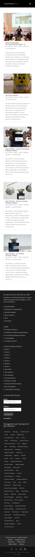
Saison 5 (7, 361)
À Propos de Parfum (11, 329)
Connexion (8, 321)
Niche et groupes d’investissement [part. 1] (15, 43)
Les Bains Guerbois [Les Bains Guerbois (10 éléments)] (9, 479)
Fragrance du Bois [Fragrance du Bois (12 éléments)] (9, 452)
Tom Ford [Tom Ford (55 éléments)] (16, 518)
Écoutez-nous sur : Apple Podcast (16, 537)
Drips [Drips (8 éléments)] (5, 446)
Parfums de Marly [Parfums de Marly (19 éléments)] (9, 509)
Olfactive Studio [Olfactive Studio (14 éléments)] (8, 500)
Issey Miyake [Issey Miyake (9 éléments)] (7, 467)
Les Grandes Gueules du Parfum (15, 335)
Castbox (21, 544)
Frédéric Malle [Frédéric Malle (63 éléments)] (8, 455)
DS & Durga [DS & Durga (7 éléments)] (12, 446)
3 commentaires (10, 48)
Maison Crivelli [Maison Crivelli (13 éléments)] (17, 485)
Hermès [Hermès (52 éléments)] (6, 461)
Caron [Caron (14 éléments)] (17, 437)
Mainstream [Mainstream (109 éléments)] (7, 485)
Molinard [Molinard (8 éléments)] (13, 494)
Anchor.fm (11, 542)
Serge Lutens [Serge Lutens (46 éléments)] (7, 515)
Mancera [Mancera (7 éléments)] (22, 488)
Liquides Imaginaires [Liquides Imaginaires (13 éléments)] (22, 479)
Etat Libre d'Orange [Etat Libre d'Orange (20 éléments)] (23, 446)
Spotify (10, 540)
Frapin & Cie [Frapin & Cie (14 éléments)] (19, 452)
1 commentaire (16, 154)
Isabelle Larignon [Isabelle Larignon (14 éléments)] (19, 464)
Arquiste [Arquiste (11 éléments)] (12, 435)
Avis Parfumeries (10, 378)
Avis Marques (9, 375)
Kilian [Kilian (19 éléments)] (17, 470)
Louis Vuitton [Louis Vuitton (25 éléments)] (7, 482)
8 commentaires (12, 99)
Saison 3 (7, 355)
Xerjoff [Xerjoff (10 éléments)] (19, 524)
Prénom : (6, 406)
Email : (12, 401)
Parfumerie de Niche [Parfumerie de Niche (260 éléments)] (20, 506)
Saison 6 (25, 46)
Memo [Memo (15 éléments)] (17, 491)
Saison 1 (7, 349)
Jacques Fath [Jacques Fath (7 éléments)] (16, 467)
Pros (6, 318)
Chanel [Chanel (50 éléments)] (6, 440)
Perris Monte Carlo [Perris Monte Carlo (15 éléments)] (21, 509)
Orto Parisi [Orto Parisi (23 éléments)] (7, 503)
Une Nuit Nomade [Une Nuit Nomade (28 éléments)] (9, 521)
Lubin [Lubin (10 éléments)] (14, 482)
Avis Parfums (9, 372)
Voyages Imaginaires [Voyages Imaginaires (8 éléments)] (9, 524)
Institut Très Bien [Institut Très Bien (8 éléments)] (8, 464)
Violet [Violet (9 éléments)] (17, 521)
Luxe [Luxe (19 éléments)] (19, 482)
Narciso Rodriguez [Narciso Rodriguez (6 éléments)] (9, 497)
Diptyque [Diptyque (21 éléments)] (24, 443)
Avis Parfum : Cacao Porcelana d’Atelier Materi (17, 150)
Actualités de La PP (11, 341)
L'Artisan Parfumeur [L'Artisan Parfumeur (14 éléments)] (9, 473)
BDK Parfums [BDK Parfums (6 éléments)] (20, 435)
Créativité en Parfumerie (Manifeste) (16, 332)
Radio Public (13, 544)
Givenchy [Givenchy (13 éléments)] (23, 455)
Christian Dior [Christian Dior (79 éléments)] (13, 440)
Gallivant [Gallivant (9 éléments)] (16, 455)
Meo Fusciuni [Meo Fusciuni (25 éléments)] (25, 491)
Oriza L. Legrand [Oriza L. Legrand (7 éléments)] (19, 500)
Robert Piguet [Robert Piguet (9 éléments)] (24, 512)
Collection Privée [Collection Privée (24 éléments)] (24, 440)
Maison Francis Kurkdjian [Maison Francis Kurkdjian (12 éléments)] (10, 488)
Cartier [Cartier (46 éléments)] (23, 437)
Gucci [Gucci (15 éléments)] (11, 458)
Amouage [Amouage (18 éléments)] (15, 432)
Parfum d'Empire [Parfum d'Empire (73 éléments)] (8, 506)
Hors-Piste (8, 369)
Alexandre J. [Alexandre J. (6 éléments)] (7, 432)
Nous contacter (9, 315)
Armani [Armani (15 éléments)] (6, 435)
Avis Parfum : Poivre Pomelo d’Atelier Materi (16, 202)
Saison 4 (26, 97)
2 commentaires (16, 259)
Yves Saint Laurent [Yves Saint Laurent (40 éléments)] (9, 527)
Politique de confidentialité (13, 309)
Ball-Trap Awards (10, 386)
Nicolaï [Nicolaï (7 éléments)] (26, 497)
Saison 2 (7, 352)
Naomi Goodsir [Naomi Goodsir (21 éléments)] (22, 494)
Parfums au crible (10, 381)
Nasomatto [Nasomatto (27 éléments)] (19, 497)
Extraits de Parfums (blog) (13, 384)
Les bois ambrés (11, 95)
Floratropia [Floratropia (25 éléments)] (18, 449)
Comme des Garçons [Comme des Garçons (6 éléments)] (9, 443)
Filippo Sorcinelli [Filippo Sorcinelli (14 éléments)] (8, 449)
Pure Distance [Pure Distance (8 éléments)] (15, 512)
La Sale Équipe (9, 338)
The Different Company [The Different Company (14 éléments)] (19, 515)
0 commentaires (16, 207)
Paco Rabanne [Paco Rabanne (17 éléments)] (16, 503)
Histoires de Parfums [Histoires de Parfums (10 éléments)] (16, 461)
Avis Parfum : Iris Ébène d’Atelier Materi (14, 254)
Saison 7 (7, 366)
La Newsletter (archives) (12, 389)
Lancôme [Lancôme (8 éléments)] (19, 473)
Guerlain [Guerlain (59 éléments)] (17, 458)
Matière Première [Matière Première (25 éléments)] (9, 491)
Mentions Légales (10, 312)
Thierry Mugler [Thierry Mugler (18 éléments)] (8, 518)
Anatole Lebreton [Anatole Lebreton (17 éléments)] (24, 432)
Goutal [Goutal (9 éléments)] (6, 458)
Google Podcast (20, 540)
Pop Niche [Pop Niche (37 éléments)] (7, 512)
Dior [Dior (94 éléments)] (19, 443)
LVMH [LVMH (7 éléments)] (24, 482)
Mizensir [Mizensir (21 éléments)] (6, 494)
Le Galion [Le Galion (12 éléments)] (18, 476)
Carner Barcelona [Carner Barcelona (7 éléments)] (9, 437)
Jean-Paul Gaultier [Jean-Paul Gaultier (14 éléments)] (9, 470)
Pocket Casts (21, 542)
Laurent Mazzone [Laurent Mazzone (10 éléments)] (8, 476)
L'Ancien (10, 46)
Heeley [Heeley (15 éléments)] (24, 458)
